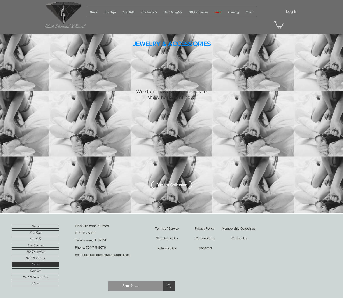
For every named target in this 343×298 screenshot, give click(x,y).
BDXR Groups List (35, 277)
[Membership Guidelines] (256, 228)
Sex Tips (35, 233)
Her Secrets (35, 245)
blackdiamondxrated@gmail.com (107, 254)
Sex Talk (35, 239)
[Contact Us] (247, 238)
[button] (279, 24)
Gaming (35, 271)
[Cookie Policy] (215, 238)
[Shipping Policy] (178, 238)
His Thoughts (35, 252)
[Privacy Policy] (214, 228)
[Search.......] (131, 286)
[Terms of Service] (179, 228)
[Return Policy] (176, 248)
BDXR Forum (35, 258)
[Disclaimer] (212, 248)
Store (35, 264)
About (35, 283)
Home (35, 226)
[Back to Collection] (171, 185)
